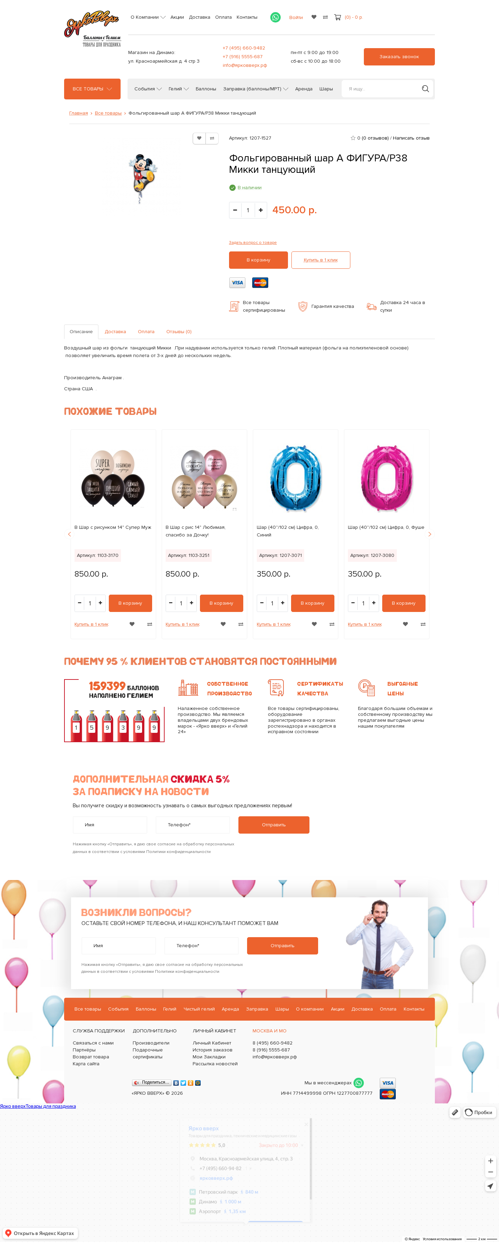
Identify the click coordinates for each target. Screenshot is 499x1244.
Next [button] (429, 534)
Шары (326, 89)
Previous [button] (69, 534)
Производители (151, 1043)
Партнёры (84, 1050)
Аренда (304, 89)
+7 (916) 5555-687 (243, 57)
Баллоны (206, 89)
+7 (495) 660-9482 (244, 48)
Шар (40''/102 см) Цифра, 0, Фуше (386, 527)
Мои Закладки (209, 1057)
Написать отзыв (411, 138)
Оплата (223, 17)
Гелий (175, 89)
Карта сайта (86, 1064)
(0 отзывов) (375, 138)
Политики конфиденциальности (178, 851)
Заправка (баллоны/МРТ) (252, 89)
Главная (78, 113)
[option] (113, 534)
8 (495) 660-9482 (272, 1043)
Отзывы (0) (179, 332)
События (144, 89)
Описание (81, 332)
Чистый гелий (199, 1009)
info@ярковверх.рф (245, 65)
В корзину (258, 260)
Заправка (257, 1009)
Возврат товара (91, 1057)
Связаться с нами (93, 1043)
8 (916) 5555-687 (271, 1050)
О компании (310, 1009)
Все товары (88, 89)
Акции (177, 17)
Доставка (199, 17)
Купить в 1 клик (321, 260)
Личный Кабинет (212, 1043)
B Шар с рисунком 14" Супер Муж (113, 527)
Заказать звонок (399, 57)
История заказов (213, 1050)
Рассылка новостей (215, 1064)
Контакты (247, 17)
